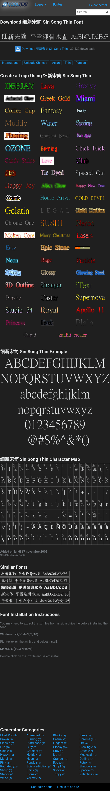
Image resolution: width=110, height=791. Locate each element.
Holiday (34, 755)
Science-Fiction (39, 766)
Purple (34, 762)
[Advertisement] (55, 692)
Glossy (60, 747)
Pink (5, 762)
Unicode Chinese (35, 63)
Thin (68, 63)
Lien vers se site (68, 787)
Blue (85, 735)
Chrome (88, 739)
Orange (60, 759)
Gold (6, 751)
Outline (87, 759)
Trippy (59, 774)
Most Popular (9, 735)
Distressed (36, 743)
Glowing (88, 747)
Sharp (6, 770)
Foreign (81, 63)
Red (58, 762)
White (6, 778)
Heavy (7, 755)
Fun (5, 747)
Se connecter (98, 5)
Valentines (89, 774)
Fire (84, 743)
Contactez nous (41, 787)
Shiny (32, 770)
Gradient (34, 751)
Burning (34, 739)
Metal (6, 759)
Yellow (34, 778)
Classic (7, 743)
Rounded (9, 766)
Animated (35, 735)
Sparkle (87, 770)
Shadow (88, 766)
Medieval (88, 755)
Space (59, 770)
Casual (59, 739)
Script (59, 766)
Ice (57, 755)
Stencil (6, 774)
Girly (32, 747)
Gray (58, 751)
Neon (32, 759)
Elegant (61, 743)
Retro (85, 762)
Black (59, 735)
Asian (56, 63)
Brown (6, 739)
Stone (32, 774)
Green (86, 751)
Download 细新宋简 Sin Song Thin (41, 49)
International (10, 63)
